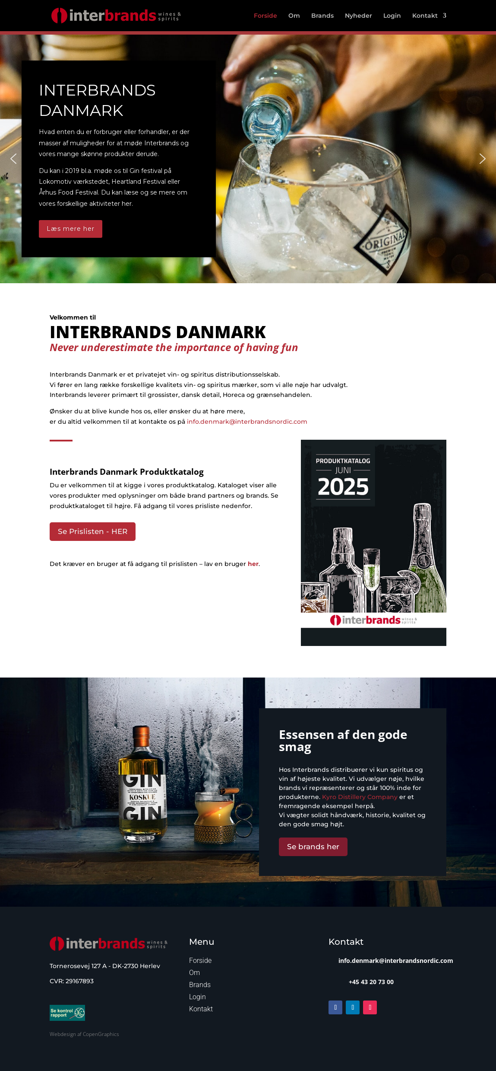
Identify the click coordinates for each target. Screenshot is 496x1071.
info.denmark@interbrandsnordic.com (247, 421)
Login (392, 16)
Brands (322, 16)
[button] (13, 159)
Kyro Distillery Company (360, 797)
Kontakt (425, 16)
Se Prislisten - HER (92, 531)
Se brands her (313, 846)
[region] (248, 159)
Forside (265, 16)
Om (294, 16)
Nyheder (358, 16)
